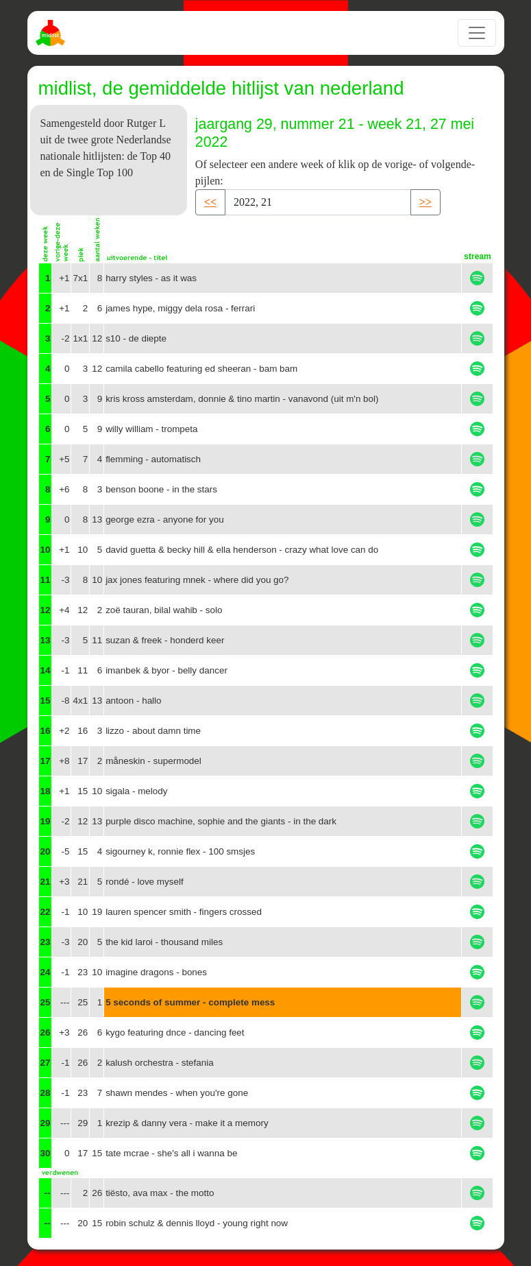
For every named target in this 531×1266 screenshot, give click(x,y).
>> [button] (425, 202)
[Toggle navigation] (477, 33)
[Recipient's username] (318, 202)
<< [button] (210, 202)
